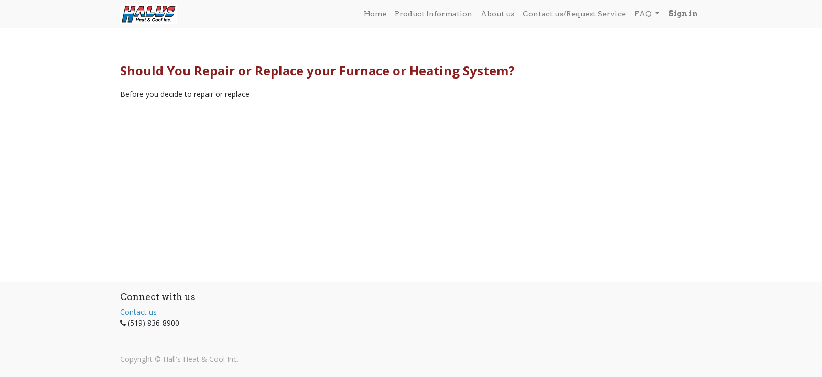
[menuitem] (375, 14)
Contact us (138, 312)
